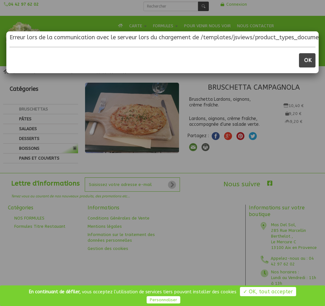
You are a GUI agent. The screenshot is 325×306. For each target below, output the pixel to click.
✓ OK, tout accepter (268, 292)
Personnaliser (163, 299)
